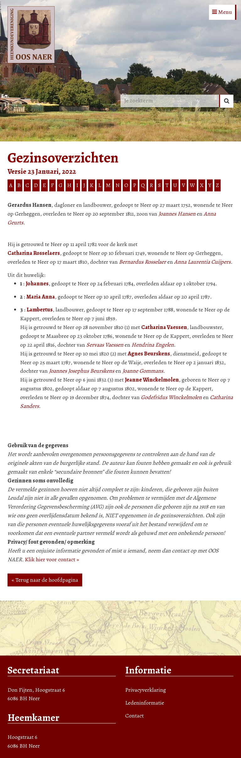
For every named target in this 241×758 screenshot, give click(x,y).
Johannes (37, 283)
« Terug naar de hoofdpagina (45, 580)
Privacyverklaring (145, 690)
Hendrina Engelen (152, 345)
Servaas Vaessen (104, 345)
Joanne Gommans (142, 371)
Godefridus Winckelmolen (171, 397)
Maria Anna (40, 296)
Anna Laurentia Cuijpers (202, 262)
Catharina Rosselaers (34, 253)
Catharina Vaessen (164, 327)
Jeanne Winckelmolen (152, 379)
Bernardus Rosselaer (142, 262)
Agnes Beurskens (149, 353)
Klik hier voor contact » (52, 559)
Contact (134, 715)
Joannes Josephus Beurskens (81, 371)
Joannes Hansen (176, 213)
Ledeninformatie (144, 702)
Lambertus (40, 309)
